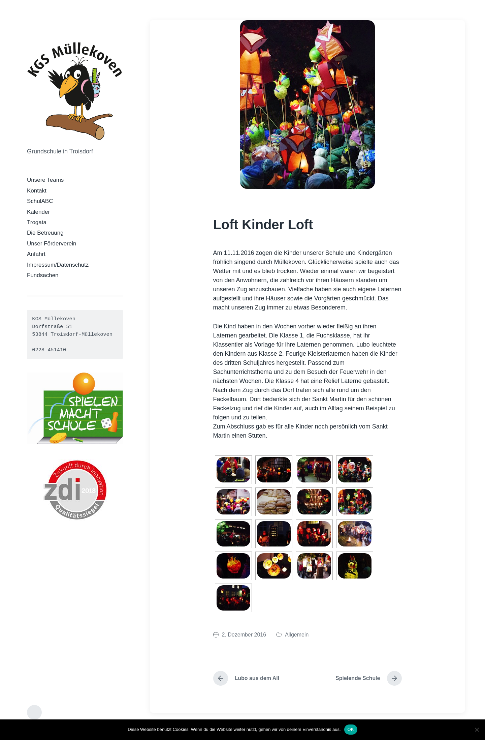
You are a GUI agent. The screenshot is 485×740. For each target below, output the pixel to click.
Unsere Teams (45, 180)
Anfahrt (36, 254)
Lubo (363, 344)
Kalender (38, 212)
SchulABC (40, 201)
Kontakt (36, 190)
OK (351, 729)
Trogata (36, 222)
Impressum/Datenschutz (58, 265)
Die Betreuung (45, 233)
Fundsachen (43, 275)
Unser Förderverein (51, 243)
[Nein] (476, 729)
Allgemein (297, 635)
